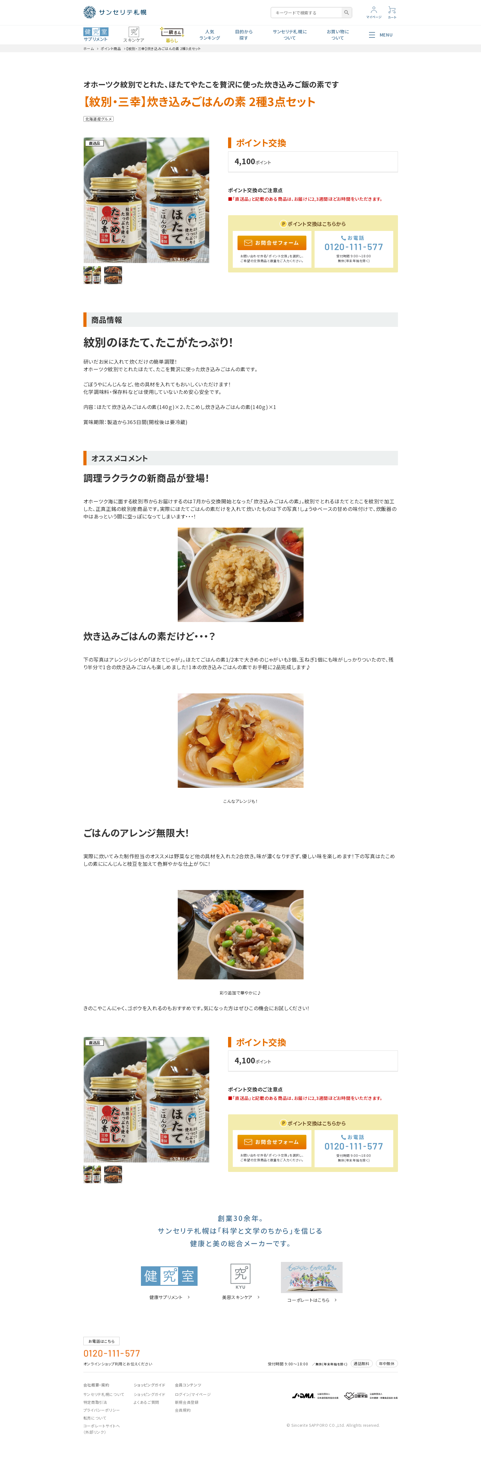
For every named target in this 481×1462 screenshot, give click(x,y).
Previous (88, 200)
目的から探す (244, 34)
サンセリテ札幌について (290, 34)
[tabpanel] (146, 200)
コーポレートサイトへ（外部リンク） (101, 1429)
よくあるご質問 (146, 1402)
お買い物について (338, 34)
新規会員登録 (187, 1402)
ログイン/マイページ (193, 1394)
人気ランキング (209, 34)
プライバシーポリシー (101, 1410)
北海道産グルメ (98, 118)
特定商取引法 (95, 1402)
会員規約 (183, 1410)
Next (204, 200)
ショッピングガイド (149, 1394)
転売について (94, 1417)
